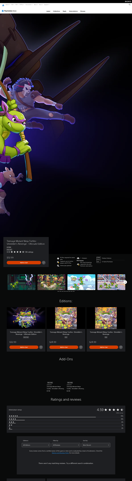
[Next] (125, 280)
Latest (48, 9)
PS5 (12, 4)
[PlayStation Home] (3, 4)
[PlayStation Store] (9, 9)
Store (40, 4)
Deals (64, 9)
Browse (82, 9)
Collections (56, 9)
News (35, 4)
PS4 (16, 4)
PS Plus (21, 4)
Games (7, 4)
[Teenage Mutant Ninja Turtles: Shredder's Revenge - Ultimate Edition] (21, 280)
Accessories (28, 4)
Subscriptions (73, 9)
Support (46, 4)
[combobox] (36, 443)
